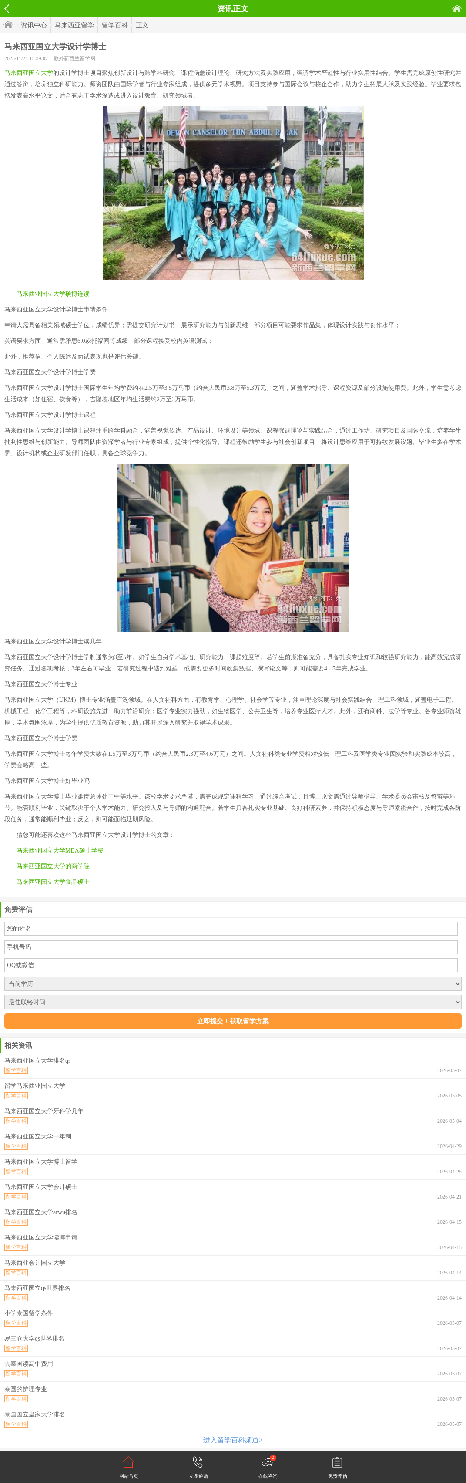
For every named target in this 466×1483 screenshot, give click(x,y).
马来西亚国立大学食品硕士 (53, 882)
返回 (6, 8)
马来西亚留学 (74, 25)
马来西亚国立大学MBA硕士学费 (60, 850)
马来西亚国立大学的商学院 (53, 866)
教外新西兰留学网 (74, 58)
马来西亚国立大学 (28, 73)
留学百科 (115, 25)
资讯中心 (34, 25)
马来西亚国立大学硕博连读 (53, 294)
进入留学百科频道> (233, 1440)
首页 (457, 8)
